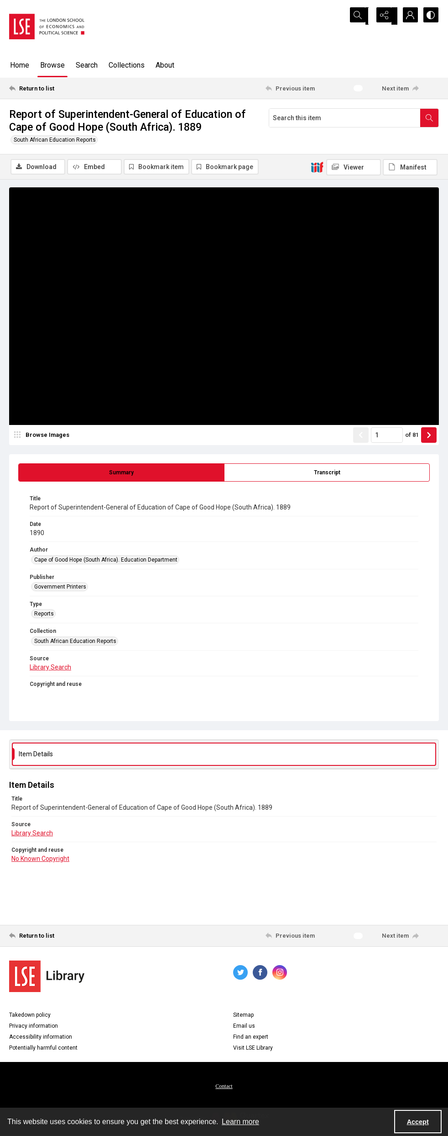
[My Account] (407, 16)
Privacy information (33, 1027)
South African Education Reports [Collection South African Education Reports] (75, 642)
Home (19, 65)
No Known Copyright (40, 860)
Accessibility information (40, 1038)
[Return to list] (67, 88)
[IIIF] (317, 167)
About (165, 65)
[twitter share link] (240, 973)
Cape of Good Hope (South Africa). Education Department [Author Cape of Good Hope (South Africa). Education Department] (105, 560)
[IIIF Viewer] (353, 167)
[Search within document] (429, 118)
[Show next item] (429, 436)
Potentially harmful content (43, 1049)
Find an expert (250, 1038)
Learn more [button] (240, 1121)
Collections (127, 65)
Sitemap (243, 1016)
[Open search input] (361, 16)
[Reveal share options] (384, 16)
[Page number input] (387, 436)
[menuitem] (223, 1086)
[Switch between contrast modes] (429, 16)
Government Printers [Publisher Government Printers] (60, 588)
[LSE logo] (46, 26)
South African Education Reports (55, 140)
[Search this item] (344, 118)
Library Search (50, 668)
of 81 (412, 436)
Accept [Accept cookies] (418, 1121)
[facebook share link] (260, 973)
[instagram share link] (279, 973)
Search (87, 65)
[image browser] (43, 436)
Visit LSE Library (253, 1049)
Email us (244, 1027)
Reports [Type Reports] (44, 615)
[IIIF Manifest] (410, 167)
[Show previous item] (361, 436)
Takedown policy (30, 1016)
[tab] (121, 474)
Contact (223, 1087)
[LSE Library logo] (46, 977)
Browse (52, 65)
